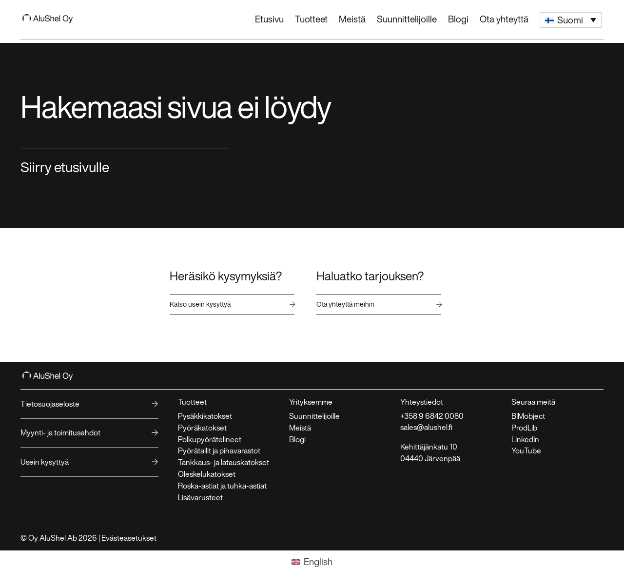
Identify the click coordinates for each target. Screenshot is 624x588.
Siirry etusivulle (64, 167)
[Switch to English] (312, 562)
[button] (571, 20)
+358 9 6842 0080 (432, 416)
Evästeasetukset (128, 538)
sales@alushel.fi (426, 427)
